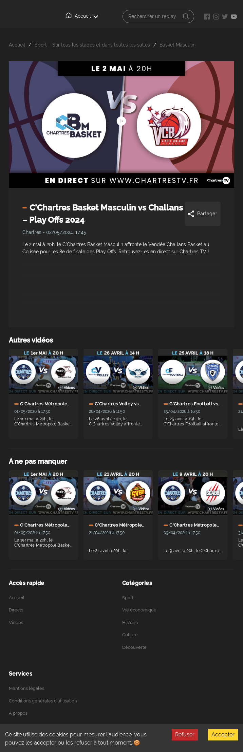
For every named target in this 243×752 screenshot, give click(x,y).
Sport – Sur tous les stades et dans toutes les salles (92, 45)
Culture (130, 634)
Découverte (134, 647)
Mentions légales (26, 688)
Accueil (82, 16)
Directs (16, 609)
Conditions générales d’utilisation (43, 700)
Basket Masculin (177, 45)
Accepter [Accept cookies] (223, 734)
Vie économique (139, 609)
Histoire (130, 622)
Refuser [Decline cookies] (184, 734)
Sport (127, 597)
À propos (18, 713)
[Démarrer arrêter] (121, 112)
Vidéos (16, 622)
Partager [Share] (202, 214)
